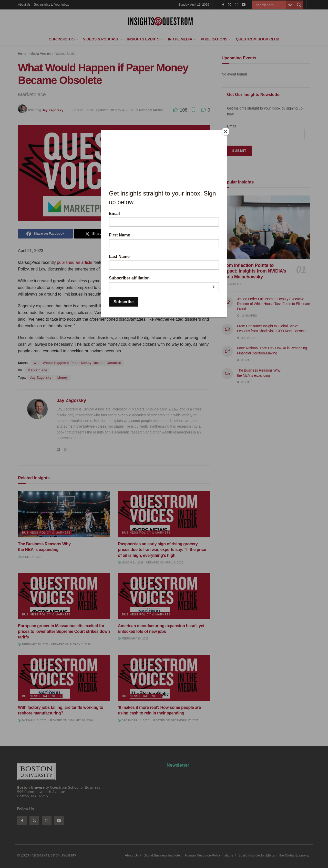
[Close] (225, 131)
